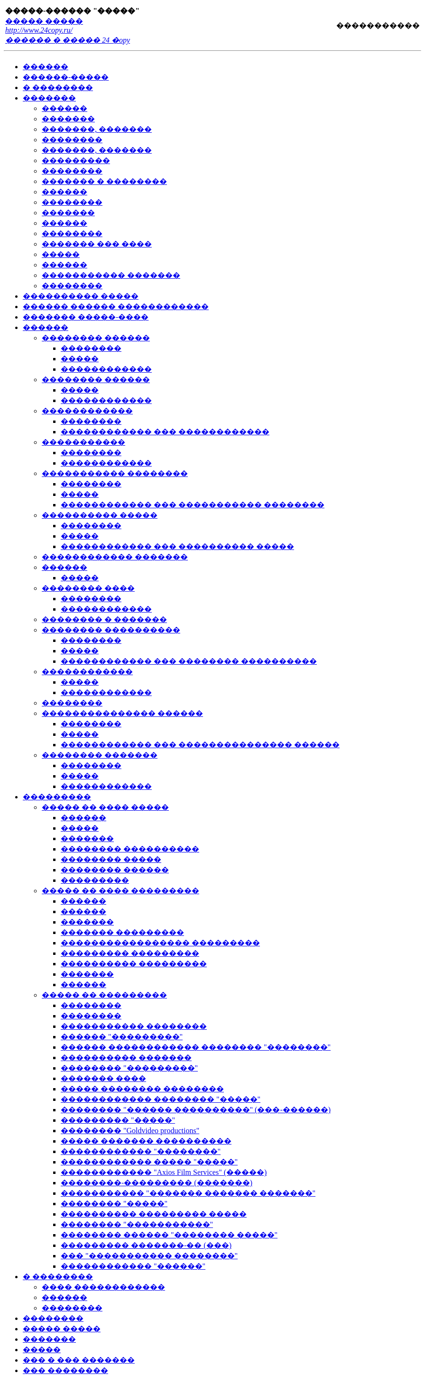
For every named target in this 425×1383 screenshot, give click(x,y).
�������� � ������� (104, 619)
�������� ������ (96, 338)
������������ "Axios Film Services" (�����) (164, 1172)
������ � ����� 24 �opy (67, 40)
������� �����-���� (85, 317)
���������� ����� (81, 296)
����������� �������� (115, 473)
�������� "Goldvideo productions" (130, 1131)
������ (45, 67)
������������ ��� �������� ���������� (189, 661)
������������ (106, 369)
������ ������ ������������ (116, 306)
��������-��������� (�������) (156, 1183)
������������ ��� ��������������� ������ (200, 745)
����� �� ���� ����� (105, 807)
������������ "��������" (141, 1151)
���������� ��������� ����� (154, 1214)
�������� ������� (99, 755)
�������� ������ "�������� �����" (169, 1235)
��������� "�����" (118, 1120)
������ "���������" (122, 1037)
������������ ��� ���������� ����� (177, 546)
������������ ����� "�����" (149, 1162)
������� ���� (103, 1078)
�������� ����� (111, 859)
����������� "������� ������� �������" (188, 1193)
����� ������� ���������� (146, 1141)
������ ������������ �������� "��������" (196, 1047)
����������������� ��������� (160, 943)
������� (49, 98)
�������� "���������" (129, 1068)
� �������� (58, 87)
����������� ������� (111, 275)
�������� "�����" (114, 1204)
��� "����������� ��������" (149, 1256)
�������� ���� (88, 588)
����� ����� (44, 21)
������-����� (66, 77)
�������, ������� (97, 129)
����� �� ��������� (104, 995)
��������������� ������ (122, 713)
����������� (377, 25)
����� (61, 254)
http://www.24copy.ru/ (39, 30)
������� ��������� (122, 932)
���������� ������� (126, 1057)
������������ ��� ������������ (165, 432)
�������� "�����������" (137, 1224)
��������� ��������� (130, 953)
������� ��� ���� (97, 244)
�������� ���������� (111, 630)
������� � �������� (104, 181)
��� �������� (65, 1370)
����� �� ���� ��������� (120, 891)
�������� (72, 140)
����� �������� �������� (142, 1089)
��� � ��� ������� (79, 1360)
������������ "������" (133, 1266)
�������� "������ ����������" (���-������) (196, 1110)
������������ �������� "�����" (160, 1099)
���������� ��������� (134, 964)
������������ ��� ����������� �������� (192, 505)
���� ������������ (103, 1287)
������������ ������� (115, 557)
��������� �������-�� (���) (146, 1245)
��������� (76, 160)
